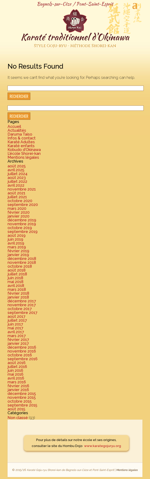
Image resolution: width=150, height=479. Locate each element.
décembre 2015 (22, 393)
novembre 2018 (22, 262)
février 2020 (19, 212)
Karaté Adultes (21, 142)
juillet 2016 (17, 366)
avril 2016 (16, 378)
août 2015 (16, 409)
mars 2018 (17, 289)
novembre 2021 (22, 189)
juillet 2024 (17, 173)
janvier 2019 (18, 254)
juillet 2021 (17, 197)
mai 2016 (15, 374)
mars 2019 (17, 247)
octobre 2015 (20, 401)
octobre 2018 (20, 266)
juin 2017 (15, 324)
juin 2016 (15, 370)
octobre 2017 (20, 308)
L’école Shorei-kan (24, 153)
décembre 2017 (22, 301)
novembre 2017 (22, 305)
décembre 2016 (22, 347)
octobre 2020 (20, 200)
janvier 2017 (18, 343)
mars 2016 (17, 382)
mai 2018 (15, 281)
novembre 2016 (22, 351)
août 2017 (16, 316)
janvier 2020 (18, 216)
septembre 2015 (22, 405)
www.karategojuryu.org (102, 446)
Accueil (14, 126)
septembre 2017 (22, 312)
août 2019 (17, 235)
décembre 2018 (22, 258)
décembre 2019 (22, 220)
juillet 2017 (17, 320)
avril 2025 (16, 170)
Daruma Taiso (20, 134)
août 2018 (17, 270)
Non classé (18, 417)
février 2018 (18, 293)
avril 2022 (16, 185)
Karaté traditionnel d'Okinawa (75, 40)
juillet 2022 (17, 181)
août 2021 (16, 193)
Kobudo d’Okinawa (24, 149)
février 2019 (18, 251)
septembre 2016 (23, 359)
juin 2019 (15, 239)
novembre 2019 (22, 224)
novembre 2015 (22, 397)
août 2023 (17, 177)
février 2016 (18, 386)
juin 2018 (15, 278)
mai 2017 (15, 328)
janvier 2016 (18, 389)
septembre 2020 (23, 204)
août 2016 (17, 362)
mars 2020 (17, 208)
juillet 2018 (17, 274)
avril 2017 (16, 332)
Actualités (17, 130)
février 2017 (18, 339)
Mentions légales (23, 157)
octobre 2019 (20, 227)
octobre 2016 (20, 355)
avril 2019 (16, 243)
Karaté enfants (21, 145)
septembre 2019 (23, 231)
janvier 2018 (18, 297)
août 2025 (17, 166)
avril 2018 (16, 285)
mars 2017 (17, 335)
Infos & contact (22, 138)
